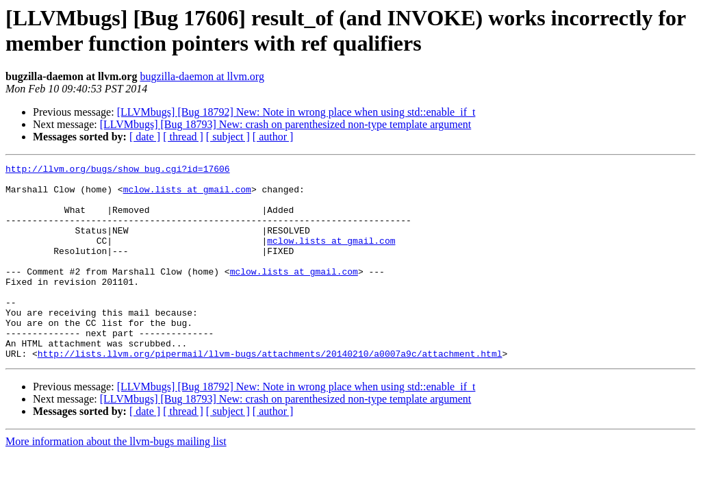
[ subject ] (228, 136)
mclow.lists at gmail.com (187, 195)
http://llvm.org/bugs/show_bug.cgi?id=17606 (117, 170)
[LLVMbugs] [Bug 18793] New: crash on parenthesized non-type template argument (286, 124)
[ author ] (273, 136)
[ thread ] (183, 136)
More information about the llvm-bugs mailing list (116, 480)
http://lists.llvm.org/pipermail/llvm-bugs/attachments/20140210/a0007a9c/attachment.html (270, 392)
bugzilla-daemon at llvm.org (202, 76)
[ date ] (144, 136)
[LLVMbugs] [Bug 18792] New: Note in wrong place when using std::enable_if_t (296, 112)
